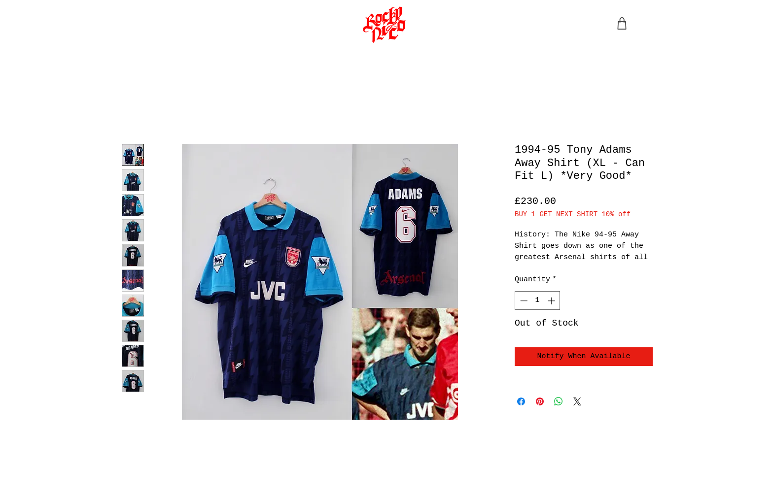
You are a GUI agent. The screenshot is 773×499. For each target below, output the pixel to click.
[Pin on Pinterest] (540, 401)
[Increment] (552, 301)
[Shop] (622, 23)
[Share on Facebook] (521, 401)
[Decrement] (522, 301)
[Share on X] (577, 401)
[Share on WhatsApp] (558, 401)
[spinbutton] (537, 301)
